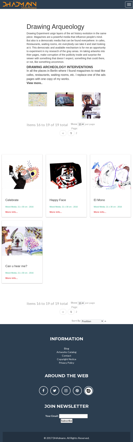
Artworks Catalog (66, 352)
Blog (66, 348)
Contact (66, 355)
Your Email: (52, 415)
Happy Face (57, 200)
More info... (11, 212)
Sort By (76, 320)
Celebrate (12, 200)
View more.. (35, 83)
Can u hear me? (16, 266)
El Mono (99, 200)
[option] (40, 99)
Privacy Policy (66, 362)
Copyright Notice (66, 359)
